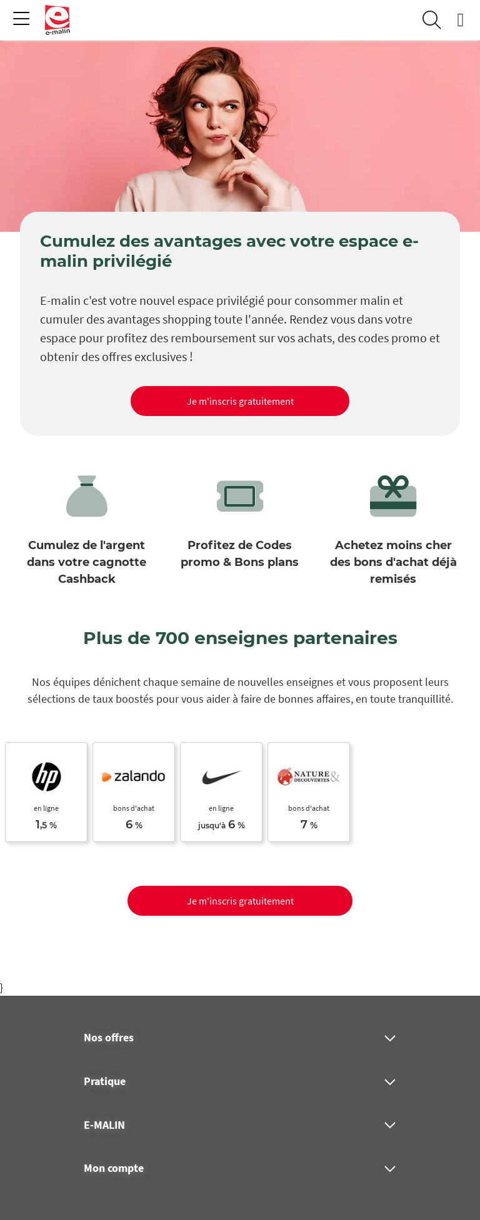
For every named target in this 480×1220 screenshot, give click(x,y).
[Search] (432, 20)
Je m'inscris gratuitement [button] (240, 401)
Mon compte (114, 1168)
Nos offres (109, 1037)
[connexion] (460, 20)
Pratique (105, 1081)
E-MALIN (104, 1125)
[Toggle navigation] (21, 20)
